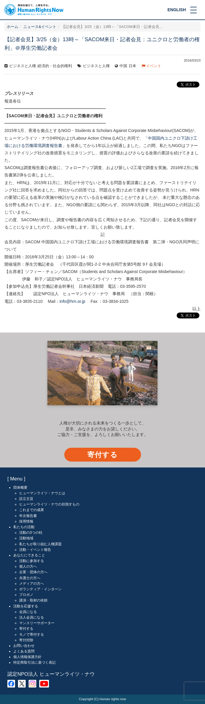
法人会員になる (31, 617)
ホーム (12, 27)
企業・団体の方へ (33, 572)
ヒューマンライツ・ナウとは (42, 493)
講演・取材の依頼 (33, 600)
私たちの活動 (24, 527)
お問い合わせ (24, 646)
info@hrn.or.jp (72, 301)
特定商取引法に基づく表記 (34, 662)
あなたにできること (29, 555)
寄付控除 (26, 640)
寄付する (102, 455)
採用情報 (26, 521)
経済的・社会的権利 (54, 66)
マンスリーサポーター (37, 623)
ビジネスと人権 (22, 66)
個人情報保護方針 (27, 657)
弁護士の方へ (29, 578)
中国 (123, 66)
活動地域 (26, 538)
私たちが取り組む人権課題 (40, 544)
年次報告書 (28, 516)
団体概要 (20, 487)
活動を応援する (25, 606)
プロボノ (26, 595)
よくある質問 (24, 651)
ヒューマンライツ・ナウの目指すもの (49, 504)
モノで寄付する (31, 634)
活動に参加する (31, 561)
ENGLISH (177, 9)
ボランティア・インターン (40, 589)
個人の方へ (28, 566)
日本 (132, 66)
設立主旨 (26, 499)
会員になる (28, 612)
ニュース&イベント (39, 27)
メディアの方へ (31, 583)
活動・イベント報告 (35, 550)
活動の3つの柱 (30, 533)
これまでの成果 (31, 510)
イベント (153, 66)
